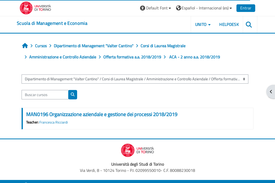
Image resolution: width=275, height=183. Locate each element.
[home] (52, 23)
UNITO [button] (201, 24)
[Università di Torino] (35, 7)
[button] (156, 8)
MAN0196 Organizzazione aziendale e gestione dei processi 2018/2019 (101, 114)
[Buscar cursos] (45, 94)
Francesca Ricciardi (53, 122)
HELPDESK (229, 24)
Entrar (245, 8)
